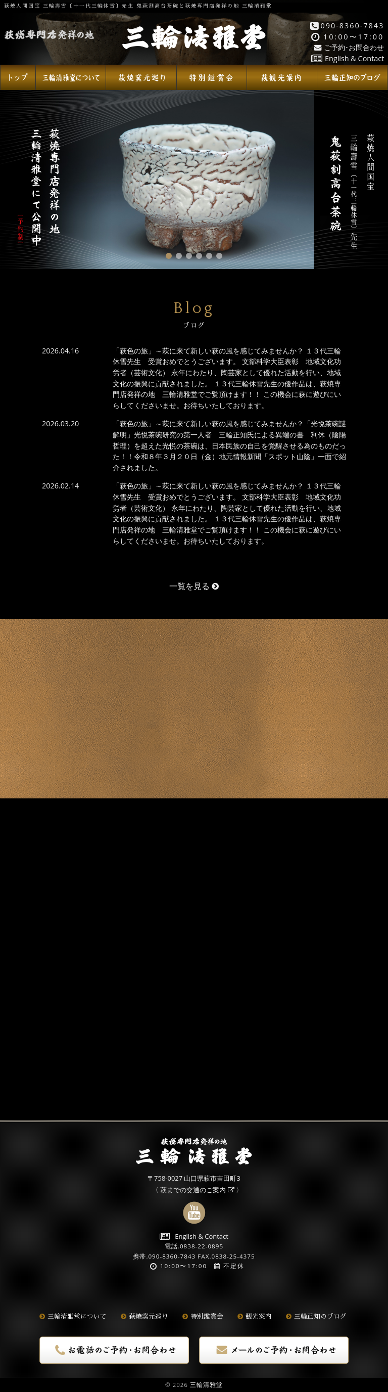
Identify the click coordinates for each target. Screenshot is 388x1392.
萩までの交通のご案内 (197, 1189)
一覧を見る (194, 586)
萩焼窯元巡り (144, 1316)
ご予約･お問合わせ (349, 47)
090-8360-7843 (347, 25)
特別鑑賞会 (202, 1316)
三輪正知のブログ (316, 1316)
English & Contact (347, 58)
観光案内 (254, 1316)
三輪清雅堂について (73, 1316)
